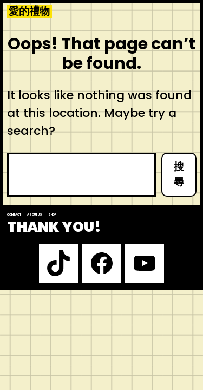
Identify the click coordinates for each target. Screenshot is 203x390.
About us (34, 214)
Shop (52, 214)
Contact (14, 214)
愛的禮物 (29, 11)
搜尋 (179, 174)
